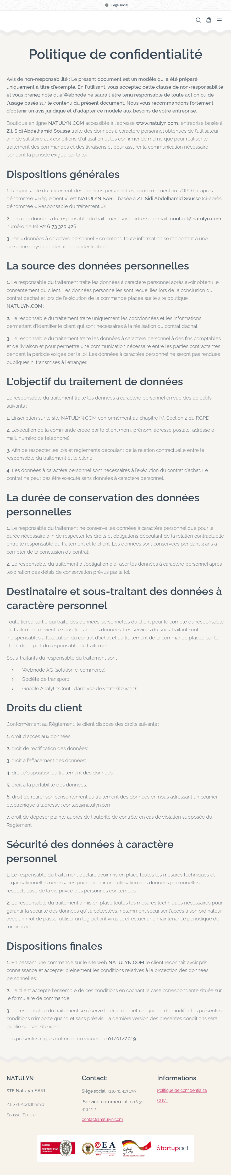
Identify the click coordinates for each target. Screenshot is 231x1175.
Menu (219, 20)
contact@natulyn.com (102, 1119)
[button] (198, 20)
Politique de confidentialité (182, 1090)
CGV (162, 1100)
